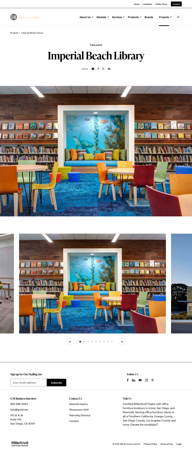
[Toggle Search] (178, 17)
